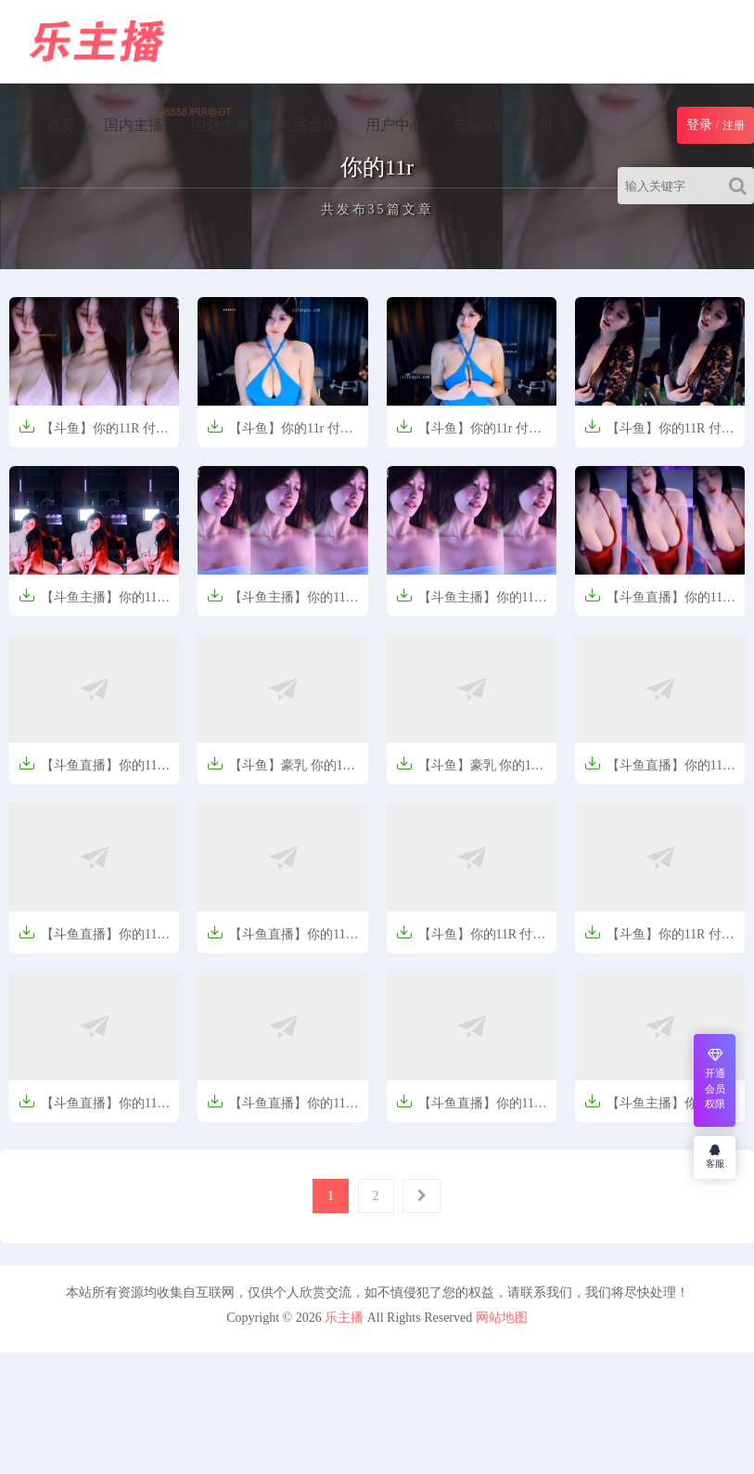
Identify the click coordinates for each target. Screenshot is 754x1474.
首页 (61, 125)
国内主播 (133, 125)
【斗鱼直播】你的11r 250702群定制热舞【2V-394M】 (655, 772)
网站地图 (502, 1318)
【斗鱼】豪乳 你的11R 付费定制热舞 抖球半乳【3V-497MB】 (282, 772)
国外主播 (220, 125)
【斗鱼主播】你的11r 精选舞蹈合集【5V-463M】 (655, 1109)
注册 (733, 125)
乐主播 (344, 1318)
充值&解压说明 (503, 125)
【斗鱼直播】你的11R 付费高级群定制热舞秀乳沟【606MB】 (280, 1109)
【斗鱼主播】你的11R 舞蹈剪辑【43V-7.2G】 (280, 604)
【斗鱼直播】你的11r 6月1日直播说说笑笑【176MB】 (467, 1109)
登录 (699, 125)
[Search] (741, 185)
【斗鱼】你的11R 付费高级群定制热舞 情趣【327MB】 (659, 940)
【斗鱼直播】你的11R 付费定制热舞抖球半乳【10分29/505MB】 (92, 772)
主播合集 (308, 125)
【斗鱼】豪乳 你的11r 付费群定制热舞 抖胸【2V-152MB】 (469, 772)
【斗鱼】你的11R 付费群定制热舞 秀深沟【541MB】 (471, 940)
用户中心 (395, 125)
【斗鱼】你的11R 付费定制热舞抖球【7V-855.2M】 (659, 435)
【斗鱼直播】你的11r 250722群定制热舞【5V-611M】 (655, 604)
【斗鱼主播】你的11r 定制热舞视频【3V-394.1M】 (90, 604)
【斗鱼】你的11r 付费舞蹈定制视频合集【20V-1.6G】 (280, 435)
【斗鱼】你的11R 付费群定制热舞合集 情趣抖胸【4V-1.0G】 (94, 435)
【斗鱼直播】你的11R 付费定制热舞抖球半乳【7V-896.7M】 (92, 940)
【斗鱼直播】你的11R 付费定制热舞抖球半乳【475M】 (280, 940)
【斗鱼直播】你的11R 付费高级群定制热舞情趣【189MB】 (92, 1109)
